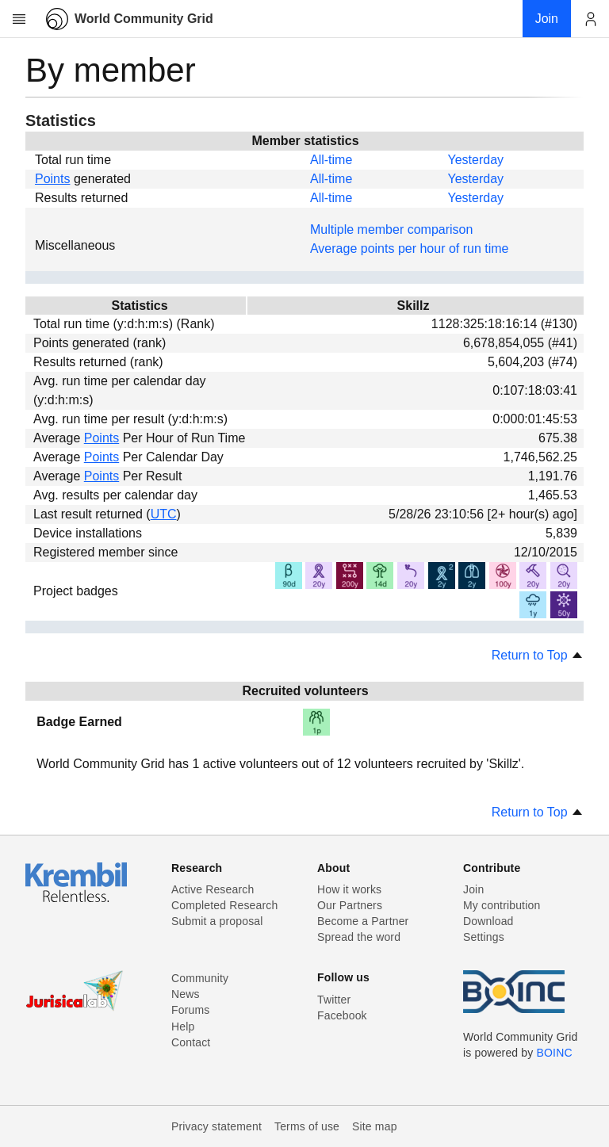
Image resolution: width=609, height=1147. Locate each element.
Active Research (212, 889)
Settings (483, 937)
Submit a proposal (217, 921)
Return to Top (538, 655)
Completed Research (224, 905)
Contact (190, 1042)
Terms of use (306, 1126)
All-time (331, 159)
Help (182, 1026)
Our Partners (349, 905)
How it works (349, 889)
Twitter (333, 999)
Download (488, 921)
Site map (374, 1126)
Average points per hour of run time (409, 248)
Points (52, 178)
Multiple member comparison (391, 229)
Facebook (342, 1015)
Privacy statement (216, 1126)
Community (199, 978)
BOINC (555, 1052)
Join (473, 889)
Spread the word (358, 937)
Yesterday (475, 159)
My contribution (501, 905)
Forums (190, 1010)
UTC (164, 514)
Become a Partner (362, 921)
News (185, 994)
